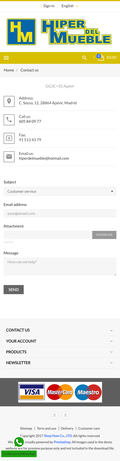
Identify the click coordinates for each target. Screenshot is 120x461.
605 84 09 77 (30, 121)
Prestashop (62, 442)
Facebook (54, 415)
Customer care (89, 428)
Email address (15, 204)
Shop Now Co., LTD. (58, 436)
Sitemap (26, 428)
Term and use (46, 428)
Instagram (65, 415)
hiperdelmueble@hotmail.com (44, 158)
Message (11, 253)
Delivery (67, 428)
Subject (10, 182)
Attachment (14, 226)
